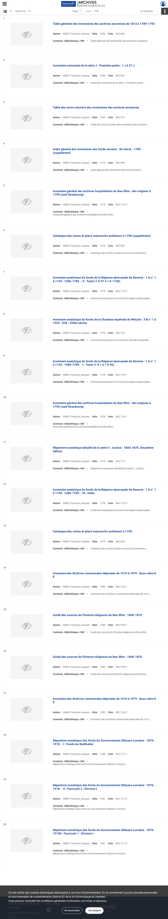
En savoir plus (72, 910)
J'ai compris (94, 910)
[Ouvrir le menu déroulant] (5, 4)
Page (75, 11)
